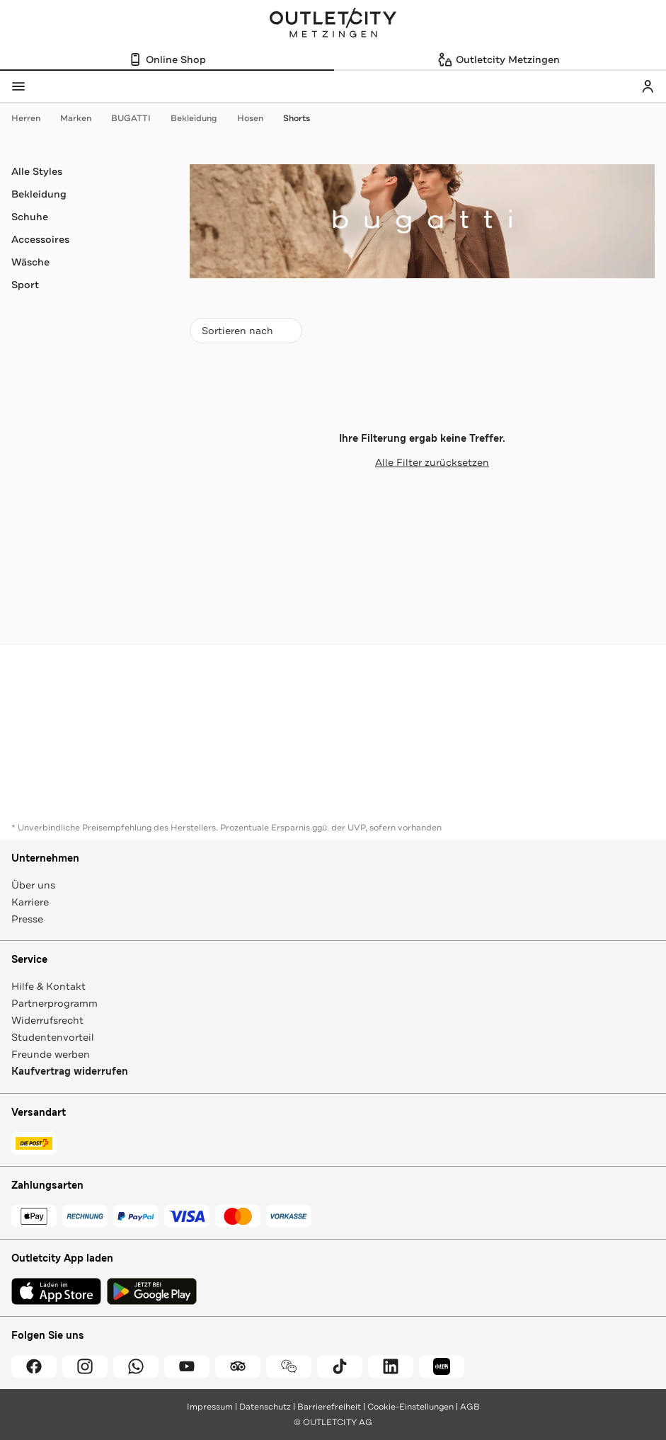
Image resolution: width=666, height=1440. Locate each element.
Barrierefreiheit (329, 1406)
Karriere (30, 902)
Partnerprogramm (54, 1003)
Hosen (257, 118)
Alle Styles (36, 171)
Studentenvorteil (52, 1037)
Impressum (210, 1406)
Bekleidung (201, 118)
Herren (32, 118)
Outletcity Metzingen (333, 24)
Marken (82, 118)
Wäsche (30, 262)
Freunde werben (50, 1054)
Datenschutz (265, 1406)
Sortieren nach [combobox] (245, 333)
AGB (470, 1406)
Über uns (33, 885)
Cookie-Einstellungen (410, 1406)
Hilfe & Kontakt (48, 986)
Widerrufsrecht (47, 1020)
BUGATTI (138, 118)
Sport (25, 284)
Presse (27, 919)
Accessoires (40, 239)
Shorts (296, 118)
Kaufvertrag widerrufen (69, 1071)
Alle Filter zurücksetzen (422, 462)
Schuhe (29, 216)
